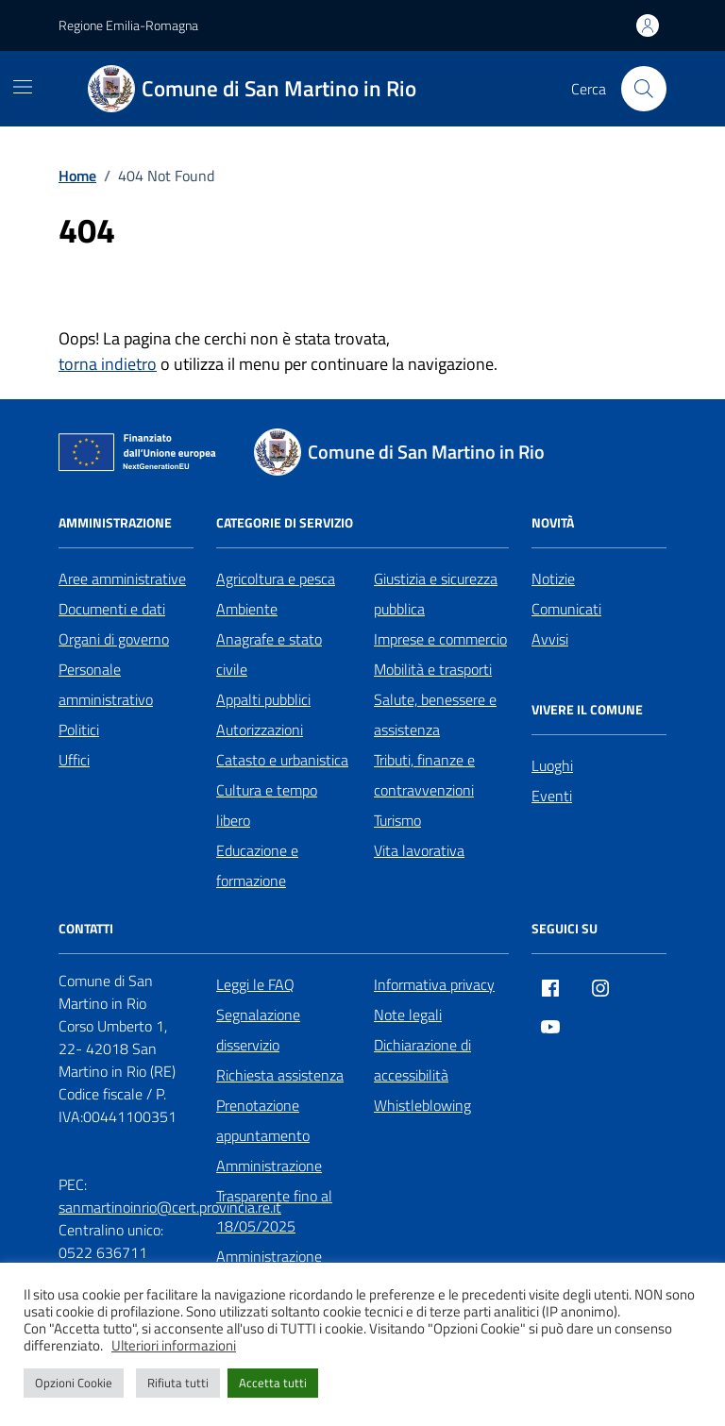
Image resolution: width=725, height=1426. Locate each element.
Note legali (408, 1014)
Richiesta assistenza (280, 1075)
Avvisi (549, 639)
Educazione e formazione (257, 865)
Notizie (553, 578)
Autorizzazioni (259, 729)
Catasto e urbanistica (282, 759)
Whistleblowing (422, 1105)
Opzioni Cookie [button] (73, 1382)
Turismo (397, 820)
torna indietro (108, 364)
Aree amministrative (122, 578)
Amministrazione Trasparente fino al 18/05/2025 (274, 1195)
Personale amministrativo (106, 684)
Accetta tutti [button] (273, 1382)
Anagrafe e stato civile (269, 654)
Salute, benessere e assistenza (435, 714)
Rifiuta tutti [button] (178, 1382)
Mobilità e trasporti (433, 669)
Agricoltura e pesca (275, 578)
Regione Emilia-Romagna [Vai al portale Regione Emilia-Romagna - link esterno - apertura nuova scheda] (128, 25)
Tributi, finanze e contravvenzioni (424, 774)
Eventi (551, 795)
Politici (79, 729)
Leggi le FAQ (255, 984)
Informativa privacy (434, 984)
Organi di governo (114, 639)
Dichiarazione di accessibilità (422, 1059)
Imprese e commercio (440, 639)
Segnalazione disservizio (258, 1029)
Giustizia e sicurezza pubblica (435, 593)
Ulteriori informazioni (173, 1345)
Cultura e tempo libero (266, 805)
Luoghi (552, 765)
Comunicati (566, 608)
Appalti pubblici (263, 699)
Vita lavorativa (419, 850)
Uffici (74, 759)
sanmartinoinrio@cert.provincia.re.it (170, 1207)
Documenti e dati (112, 608)
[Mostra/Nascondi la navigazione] (22, 86)
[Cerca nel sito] (643, 88)
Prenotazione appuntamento (263, 1120)
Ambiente (247, 608)
